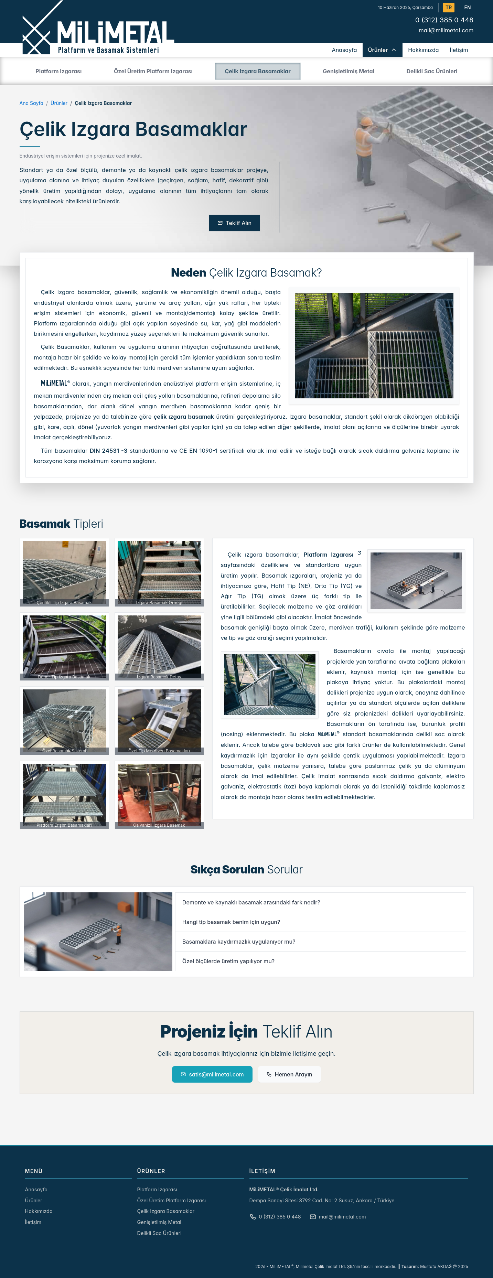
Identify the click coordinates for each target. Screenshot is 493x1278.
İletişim (33, 1222)
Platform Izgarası (328, 554)
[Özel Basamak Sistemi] (64, 720)
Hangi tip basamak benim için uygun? (231, 922)
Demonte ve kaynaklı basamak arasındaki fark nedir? (251, 902)
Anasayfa (36, 1189)
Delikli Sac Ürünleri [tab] (431, 71)
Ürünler (59, 103)
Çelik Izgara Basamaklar (166, 1211)
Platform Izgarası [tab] (58, 71)
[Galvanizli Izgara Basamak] (159, 795)
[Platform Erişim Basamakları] (64, 795)
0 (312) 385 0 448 (444, 20)
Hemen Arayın (289, 1074)
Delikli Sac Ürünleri (159, 1233)
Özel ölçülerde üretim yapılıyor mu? (228, 961)
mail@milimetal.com (446, 30)
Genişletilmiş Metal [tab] (348, 71)
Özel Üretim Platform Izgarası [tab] (153, 71)
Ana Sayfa (31, 103)
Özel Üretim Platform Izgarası (171, 1200)
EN (467, 7)
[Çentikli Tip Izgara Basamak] (64, 572)
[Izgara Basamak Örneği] (159, 572)
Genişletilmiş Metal (159, 1222)
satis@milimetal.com (212, 1074)
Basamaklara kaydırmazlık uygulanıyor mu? (239, 941)
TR (449, 7)
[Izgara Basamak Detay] (159, 646)
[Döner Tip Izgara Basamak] (64, 646)
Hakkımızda (39, 1211)
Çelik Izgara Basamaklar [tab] (257, 71)
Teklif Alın (234, 222)
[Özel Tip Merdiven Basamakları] (159, 720)
